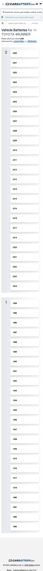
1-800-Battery (29, 565)
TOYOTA (34, 23)
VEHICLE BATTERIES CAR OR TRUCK (17, 23)
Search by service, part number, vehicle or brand (22, 12)
